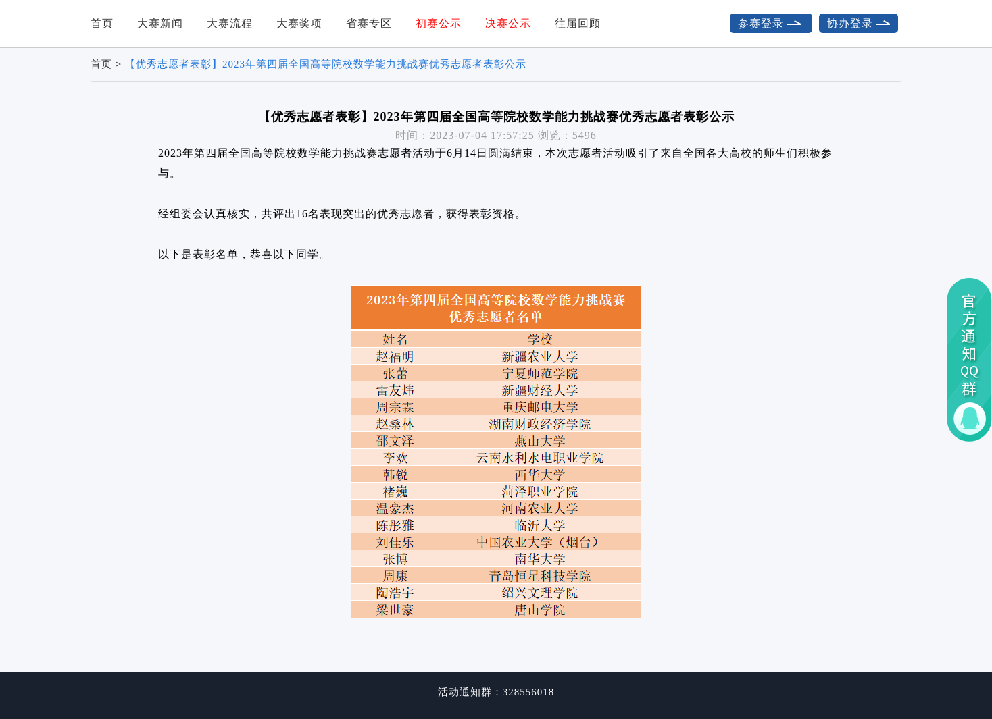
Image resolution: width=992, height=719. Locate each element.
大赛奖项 (299, 23)
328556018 (529, 692)
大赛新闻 (160, 23)
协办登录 (858, 23)
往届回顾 (578, 23)
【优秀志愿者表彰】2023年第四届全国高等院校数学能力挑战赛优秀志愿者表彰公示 (325, 64)
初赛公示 (439, 23)
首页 (102, 23)
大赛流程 (230, 23)
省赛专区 (369, 23)
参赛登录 (771, 23)
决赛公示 (508, 23)
